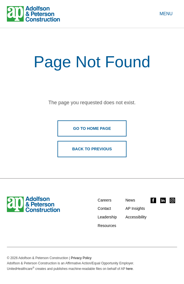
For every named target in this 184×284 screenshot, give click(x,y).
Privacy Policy (81, 258)
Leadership (107, 217)
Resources (107, 225)
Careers (105, 200)
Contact (104, 208)
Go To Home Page (92, 128)
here (129, 269)
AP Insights (135, 208)
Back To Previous (92, 149)
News (130, 200)
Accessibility (135, 217)
